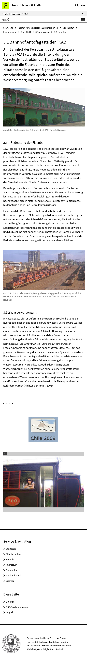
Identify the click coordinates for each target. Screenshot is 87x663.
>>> (11, 403)
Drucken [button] (10, 601)
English (10, 612)
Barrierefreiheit (13, 575)
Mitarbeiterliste (14, 554)
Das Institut (68, 27)
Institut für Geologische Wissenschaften (38, 27)
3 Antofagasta (42, 32)
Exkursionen (9, 32)
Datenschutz (12, 570)
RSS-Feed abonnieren (17, 607)
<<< (5, 403)
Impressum (11, 564)
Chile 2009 (25, 32)
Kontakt (10, 559)
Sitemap (10, 580)
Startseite (8, 27)
